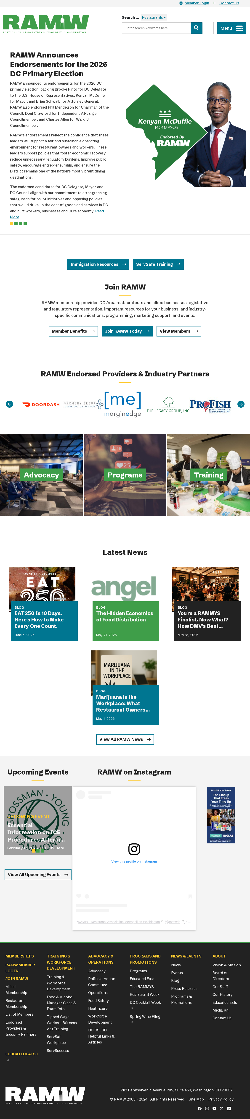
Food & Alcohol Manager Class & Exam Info (61, 1003)
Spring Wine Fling (145, 1016)
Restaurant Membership (16, 1003)
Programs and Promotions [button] (145, 959)
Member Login (194, 3)
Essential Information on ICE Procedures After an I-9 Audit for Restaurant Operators (35, 832)
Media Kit (221, 1010)
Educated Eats (142, 978)
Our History (223, 994)
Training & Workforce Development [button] (61, 962)
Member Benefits (69, 331)
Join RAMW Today (123, 331)
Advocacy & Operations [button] (101, 959)
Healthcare (98, 1008)
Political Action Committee (101, 981)
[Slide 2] (20, 223)
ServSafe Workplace (56, 1039)
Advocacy (97, 971)
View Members (175, 331)
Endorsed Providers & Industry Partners (20, 1028)
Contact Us (229, 3)
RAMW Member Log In (20, 968)
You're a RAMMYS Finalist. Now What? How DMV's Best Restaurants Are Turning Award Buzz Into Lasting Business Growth (205, 619)
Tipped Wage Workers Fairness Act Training (62, 1023)
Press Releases (184, 988)
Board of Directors (221, 975)
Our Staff (220, 986)
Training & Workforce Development (58, 983)
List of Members (19, 1014)
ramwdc (174, 922)
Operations (98, 992)
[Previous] (9, 404)
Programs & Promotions (181, 999)
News (176, 965)
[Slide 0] (11, 223)
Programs (138, 971)
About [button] (219, 956)
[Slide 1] (16, 223)
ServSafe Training (154, 264)
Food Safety (98, 1000)
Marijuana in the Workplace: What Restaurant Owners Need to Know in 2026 (123, 703)
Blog (175, 980)
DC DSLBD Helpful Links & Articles (101, 1036)
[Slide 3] (25, 223)
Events (177, 972)
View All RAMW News (121, 739)
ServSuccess (58, 1050)
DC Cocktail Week (145, 1002)
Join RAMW (16, 978)
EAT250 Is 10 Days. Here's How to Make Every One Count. (39, 619)
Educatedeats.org (25, 1054)
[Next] (241, 404)
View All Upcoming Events (34, 874)
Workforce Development (100, 1019)
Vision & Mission (227, 965)
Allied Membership (16, 989)
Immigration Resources (94, 264)
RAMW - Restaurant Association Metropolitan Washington (119, 922)
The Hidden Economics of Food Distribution (124, 616)
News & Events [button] (186, 956)
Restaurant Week (145, 994)
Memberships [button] (19, 956)
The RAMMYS (142, 986)
